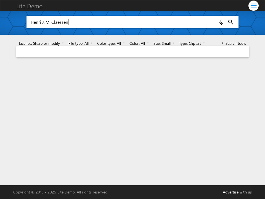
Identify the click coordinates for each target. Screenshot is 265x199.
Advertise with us (237, 192)
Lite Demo (29, 6)
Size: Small (164, 43)
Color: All (139, 43)
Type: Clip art (192, 43)
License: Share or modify (42, 43)
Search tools (233, 43)
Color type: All (111, 43)
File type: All (80, 43)
